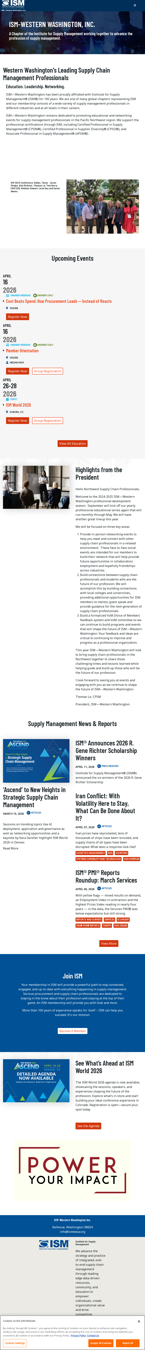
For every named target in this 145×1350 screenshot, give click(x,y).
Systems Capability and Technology (98, 859)
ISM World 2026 (18, 405)
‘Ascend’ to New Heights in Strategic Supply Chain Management (34, 796)
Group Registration (47, 371)
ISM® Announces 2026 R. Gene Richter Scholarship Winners (106, 750)
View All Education (72, 443)
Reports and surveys (89, 919)
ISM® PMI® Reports (88, 925)
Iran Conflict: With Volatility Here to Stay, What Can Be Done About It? (105, 807)
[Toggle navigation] (135, 5)
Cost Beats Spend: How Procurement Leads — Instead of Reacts (59, 301)
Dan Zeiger (120, 925)
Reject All (128, 1344)
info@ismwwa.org (72, 1232)
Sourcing (121, 853)
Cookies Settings (15, 1344)
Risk (110, 853)
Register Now (17, 317)
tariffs (107, 925)
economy (123, 919)
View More (108, 943)
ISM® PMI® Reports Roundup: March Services (106, 876)
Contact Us (93, 1337)
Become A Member (72, 1031)
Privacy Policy (78, 1337)
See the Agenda (88, 1126)
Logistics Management (90, 853)
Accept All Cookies (100, 1344)
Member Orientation (22, 350)
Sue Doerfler (131, 859)
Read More (10, 848)
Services (109, 919)
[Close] (139, 1323)
